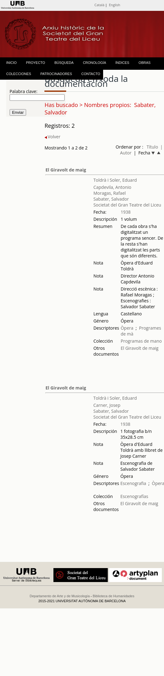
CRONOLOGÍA (94, 62)
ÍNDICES (122, 62)
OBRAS (145, 62)
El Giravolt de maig (65, 170)
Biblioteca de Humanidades (113, 596)
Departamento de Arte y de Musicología (60, 596)
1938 (125, 212)
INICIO (11, 62)
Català (99, 4)
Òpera (127, 328)
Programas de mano (141, 341)
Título (152, 147)
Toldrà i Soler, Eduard (115, 180)
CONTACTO (90, 74)
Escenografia (133, 483)
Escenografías (134, 496)
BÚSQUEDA (64, 62)
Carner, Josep (106, 405)
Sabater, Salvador (111, 199)
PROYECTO (35, 62)
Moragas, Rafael (109, 193)
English (114, 4)
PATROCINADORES (56, 74)
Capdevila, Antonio (112, 187)
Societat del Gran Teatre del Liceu (127, 205)
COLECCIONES (18, 74)
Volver (52, 137)
